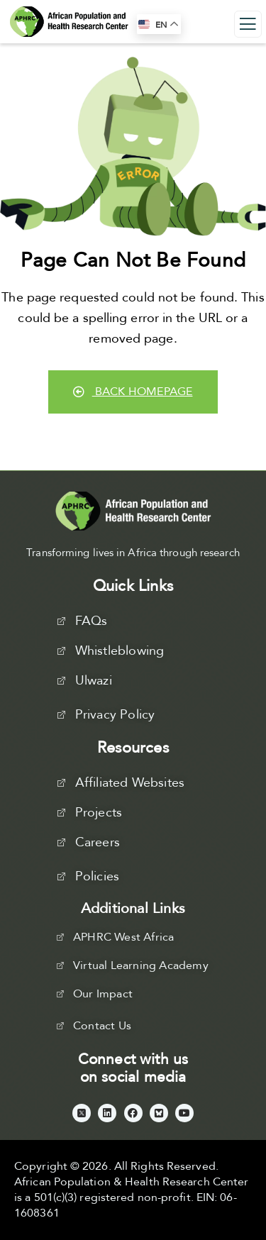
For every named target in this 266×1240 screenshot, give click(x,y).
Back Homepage (132, 391)
